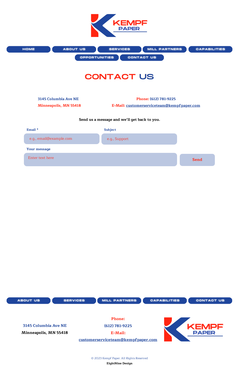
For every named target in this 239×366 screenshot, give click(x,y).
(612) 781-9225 (163, 99)
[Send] (197, 160)
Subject (110, 129)
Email (31, 129)
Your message (38, 149)
